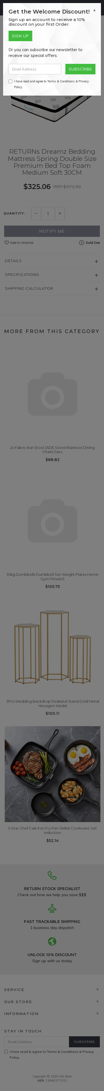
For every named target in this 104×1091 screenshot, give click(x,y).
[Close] (94, 10)
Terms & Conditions (61, 81)
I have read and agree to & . (49, 84)
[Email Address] (35, 69)
